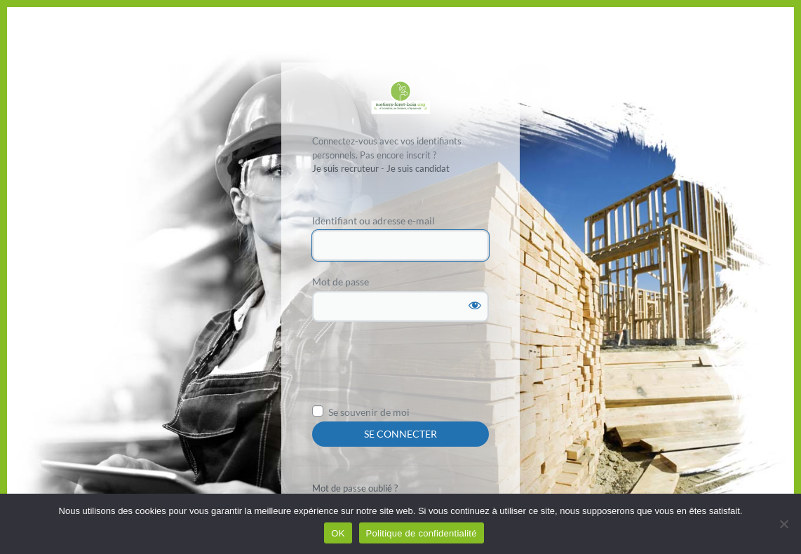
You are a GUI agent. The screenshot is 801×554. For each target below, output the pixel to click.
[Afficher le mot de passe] (475, 305)
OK (337, 533)
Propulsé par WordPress (400, 97)
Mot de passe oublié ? (355, 488)
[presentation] (418, 367)
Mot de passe (340, 282)
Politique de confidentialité (421, 533)
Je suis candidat (418, 168)
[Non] (783, 524)
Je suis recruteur (345, 168)
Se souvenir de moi (369, 412)
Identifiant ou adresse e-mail (373, 221)
